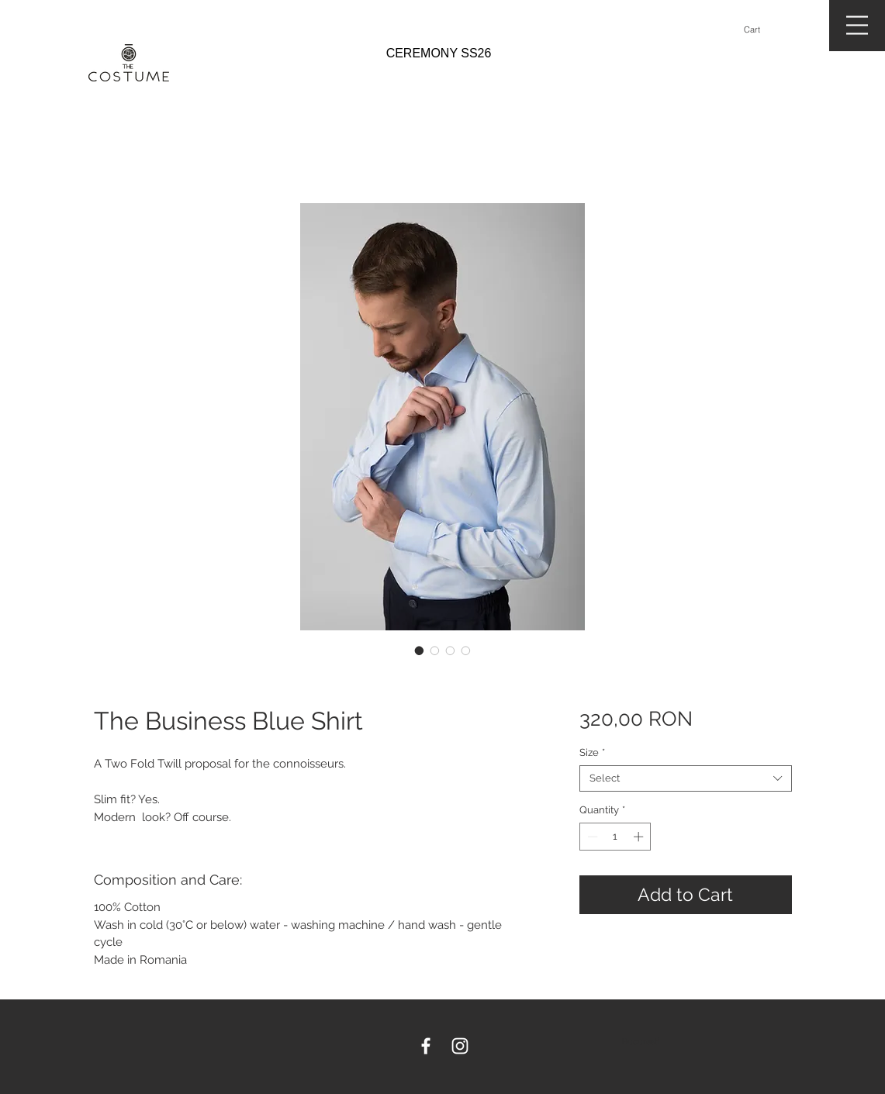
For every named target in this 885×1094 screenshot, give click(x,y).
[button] (758, 30)
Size (592, 752)
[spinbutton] (615, 836)
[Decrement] (591, 836)
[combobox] (685, 778)
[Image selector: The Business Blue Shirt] (419, 650)
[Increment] (640, 836)
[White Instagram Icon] (460, 1046)
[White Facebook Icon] (426, 1046)
